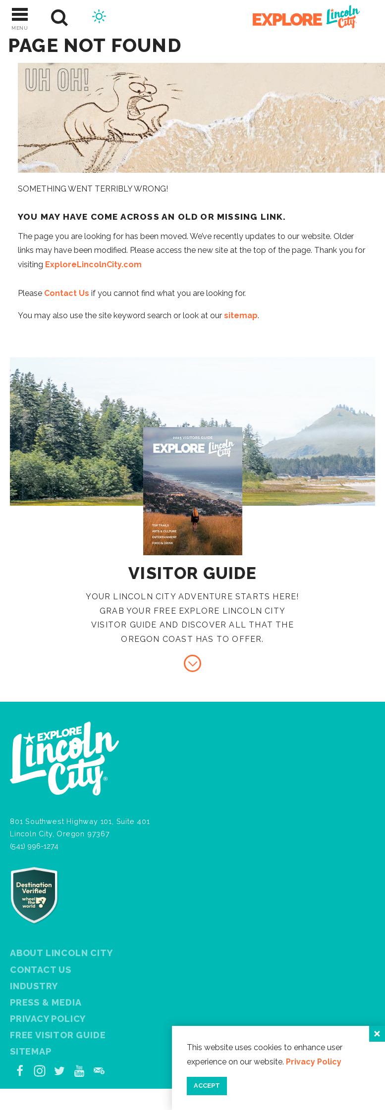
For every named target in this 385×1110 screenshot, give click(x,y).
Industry (33, 986)
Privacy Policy (48, 1018)
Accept (207, 1085)
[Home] (301, 18)
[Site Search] (59, 18)
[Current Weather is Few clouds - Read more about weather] (99, 17)
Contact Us (66, 293)
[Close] (377, 1034)
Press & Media (45, 1002)
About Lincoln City (61, 953)
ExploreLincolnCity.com (93, 264)
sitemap (241, 315)
